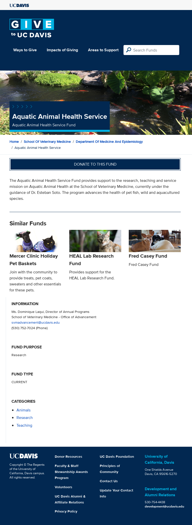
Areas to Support (103, 50)
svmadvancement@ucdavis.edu (36, 322)
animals (23, 410)
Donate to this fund (95, 164)
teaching (24, 425)
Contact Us (109, 480)
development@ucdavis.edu (164, 506)
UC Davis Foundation (117, 456)
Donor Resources (68, 456)
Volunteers (63, 486)
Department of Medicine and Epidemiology (109, 141)
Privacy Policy (66, 511)
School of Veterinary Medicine (47, 141)
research (24, 417)
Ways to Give (25, 50)
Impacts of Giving (62, 50)
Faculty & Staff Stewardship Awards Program (71, 471)
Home (14, 141)
